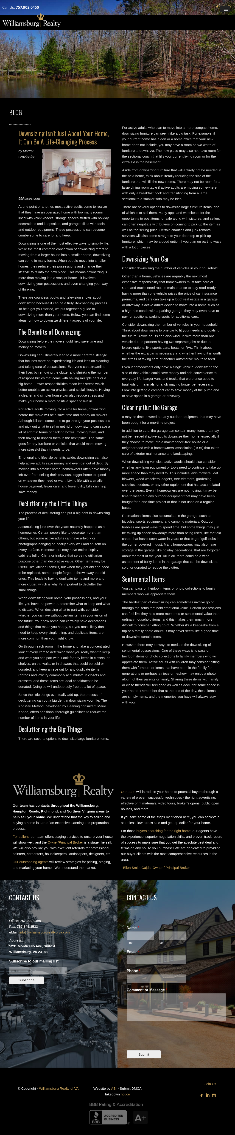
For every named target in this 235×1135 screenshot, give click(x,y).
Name (133, 928)
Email (133, 952)
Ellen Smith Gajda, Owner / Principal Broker (156, 868)
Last (162, 943)
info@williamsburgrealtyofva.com (44, 932)
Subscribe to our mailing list (34, 961)
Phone (133, 971)
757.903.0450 (27, 7)
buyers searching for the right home (164, 831)
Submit (143, 1054)
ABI (114, 1088)
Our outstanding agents (30, 862)
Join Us (210, 1084)
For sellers (21, 836)
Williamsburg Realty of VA (58, 1088)
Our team (128, 792)
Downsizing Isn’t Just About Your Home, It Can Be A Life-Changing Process (63, 137)
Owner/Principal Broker (65, 842)
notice (125, 1094)
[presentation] (161, 1043)
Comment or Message (147, 990)
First (129, 943)
